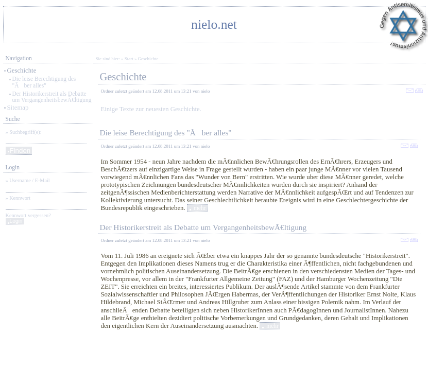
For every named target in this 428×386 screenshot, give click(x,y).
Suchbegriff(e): (25, 132)
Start (129, 58)
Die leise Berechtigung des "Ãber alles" (44, 82)
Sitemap (18, 107)
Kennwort (19, 198)
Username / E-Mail (29, 180)
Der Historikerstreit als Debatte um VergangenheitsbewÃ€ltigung (52, 97)
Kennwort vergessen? (28, 215)
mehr (200, 208)
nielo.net (214, 24)
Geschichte (22, 70)
